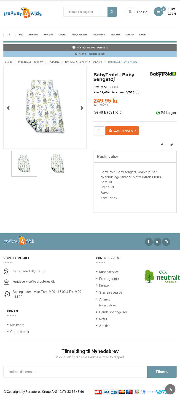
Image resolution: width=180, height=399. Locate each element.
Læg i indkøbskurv (122, 130)
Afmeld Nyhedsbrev (103, 302)
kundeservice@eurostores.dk (34, 281)
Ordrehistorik (19, 332)
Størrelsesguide (103, 292)
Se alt (107, 112)
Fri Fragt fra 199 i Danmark (90, 47)
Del (162, 145)
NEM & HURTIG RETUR (90, 54)
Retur (103, 319)
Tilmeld (162, 372)
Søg (112, 11)
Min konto (17, 325)
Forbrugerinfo (103, 279)
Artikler (103, 326)
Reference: (100, 87)
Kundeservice (103, 272)
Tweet (172, 145)
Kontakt (103, 285)
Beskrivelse (107, 156)
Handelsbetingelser (103, 312)
